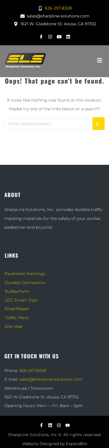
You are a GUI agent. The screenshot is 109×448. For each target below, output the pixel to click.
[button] (99, 60)
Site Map (13, 326)
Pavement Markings (25, 273)
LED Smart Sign (21, 300)
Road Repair (17, 308)
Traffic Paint (17, 317)
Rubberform (17, 291)
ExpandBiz (76, 443)
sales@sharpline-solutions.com (50, 379)
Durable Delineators (25, 282)
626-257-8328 (32, 370)
